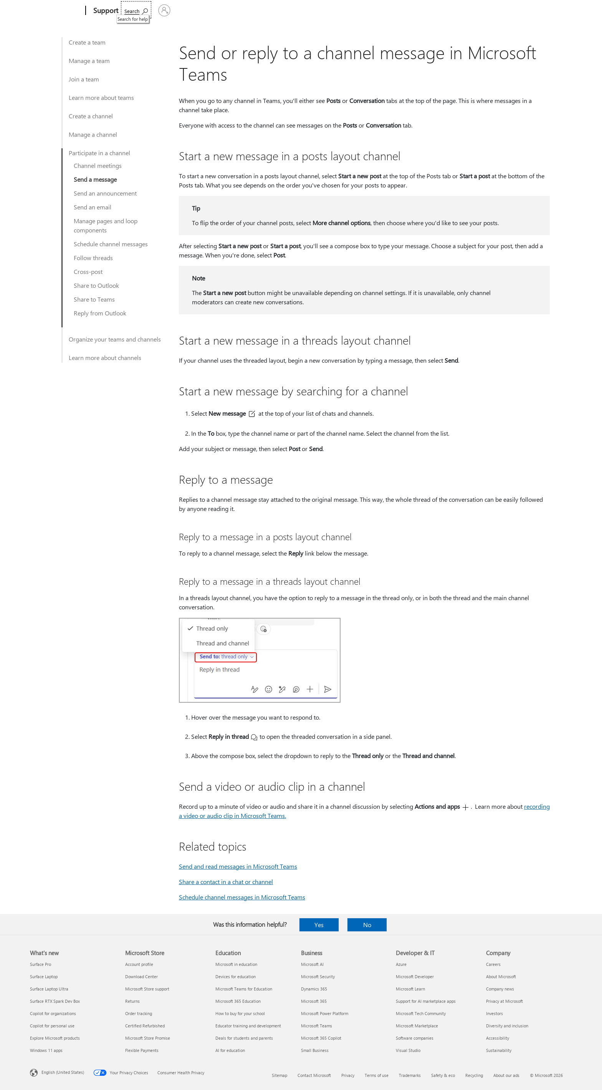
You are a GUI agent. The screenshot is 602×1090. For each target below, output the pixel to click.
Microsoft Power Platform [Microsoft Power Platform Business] (324, 1013)
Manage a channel (93, 134)
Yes (319, 925)
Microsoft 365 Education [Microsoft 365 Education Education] (238, 1001)
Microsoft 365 (140, 10)
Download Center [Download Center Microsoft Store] (141, 976)
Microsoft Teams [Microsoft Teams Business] (316, 1026)
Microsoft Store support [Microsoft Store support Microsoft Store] (147, 989)
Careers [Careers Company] (493, 964)
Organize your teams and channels (115, 339)
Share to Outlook (96, 285)
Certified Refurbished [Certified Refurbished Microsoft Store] (145, 1026)
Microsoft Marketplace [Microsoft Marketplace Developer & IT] (417, 1026)
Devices (230, 10)
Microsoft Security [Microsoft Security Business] (318, 976)
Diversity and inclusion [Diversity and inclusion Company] (507, 1026)
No (367, 925)
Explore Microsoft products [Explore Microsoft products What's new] (55, 1038)
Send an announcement (105, 193)
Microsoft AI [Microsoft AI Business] (312, 964)
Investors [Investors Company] (494, 1013)
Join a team (84, 79)
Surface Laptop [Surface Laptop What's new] (44, 976)
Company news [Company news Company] (500, 989)
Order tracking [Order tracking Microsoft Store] (138, 1013)
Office (170, 10)
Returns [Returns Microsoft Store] (132, 1001)
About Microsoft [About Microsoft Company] (501, 976)
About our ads (506, 1075)
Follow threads (93, 258)
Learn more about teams (101, 97)
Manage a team (89, 60)
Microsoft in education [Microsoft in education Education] (236, 964)
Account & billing (272, 10)
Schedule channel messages (111, 244)
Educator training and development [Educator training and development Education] (248, 1026)
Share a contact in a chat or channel (226, 882)
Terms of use (377, 1075)
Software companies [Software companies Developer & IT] (414, 1038)
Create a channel (91, 116)
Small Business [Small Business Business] (315, 1050)
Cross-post (88, 271)
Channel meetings (98, 165)
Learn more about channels (105, 357)
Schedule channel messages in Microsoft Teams (242, 897)
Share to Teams (94, 299)
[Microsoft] (56, 10)
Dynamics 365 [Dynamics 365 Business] (314, 989)
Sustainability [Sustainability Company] (498, 1050)
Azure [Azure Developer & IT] (401, 964)
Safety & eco (443, 1075)
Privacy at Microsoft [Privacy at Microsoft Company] (504, 1001)
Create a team (87, 42)
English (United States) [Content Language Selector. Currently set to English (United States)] (62, 1072)
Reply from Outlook (100, 313)
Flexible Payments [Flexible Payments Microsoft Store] (142, 1050)
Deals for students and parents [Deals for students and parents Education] (244, 1038)
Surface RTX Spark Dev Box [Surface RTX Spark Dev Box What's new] (55, 1001)
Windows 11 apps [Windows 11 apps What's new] (46, 1050)
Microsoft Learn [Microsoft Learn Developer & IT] (410, 989)
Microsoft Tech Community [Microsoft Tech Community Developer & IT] (421, 1013)
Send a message (95, 179)
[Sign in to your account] (552, 10)
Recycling (474, 1075)
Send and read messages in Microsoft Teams (238, 866)
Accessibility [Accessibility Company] (497, 1038)
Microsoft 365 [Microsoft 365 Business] (314, 1001)
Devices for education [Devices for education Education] (235, 976)
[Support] (105, 10)
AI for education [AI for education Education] (230, 1050)
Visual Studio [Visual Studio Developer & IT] (408, 1050)
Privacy (347, 1075)
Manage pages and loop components (105, 225)
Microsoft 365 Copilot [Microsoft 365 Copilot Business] (321, 1038)
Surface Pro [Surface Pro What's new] (40, 964)
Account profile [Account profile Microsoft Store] (139, 964)
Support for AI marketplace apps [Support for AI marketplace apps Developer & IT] (426, 1001)
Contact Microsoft (314, 1075)
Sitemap (279, 1075)
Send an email (92, 207)
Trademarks (410, 1075)
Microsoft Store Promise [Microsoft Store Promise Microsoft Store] (147, 1038)
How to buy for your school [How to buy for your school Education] (240, 1013)
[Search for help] (513, 9)
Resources (317, 10)
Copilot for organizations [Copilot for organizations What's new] (53, 1013)
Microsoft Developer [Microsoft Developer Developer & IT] (415, 976)
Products (197, 10)
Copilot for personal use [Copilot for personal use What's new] (52, 1026)
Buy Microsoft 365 (366, 10)
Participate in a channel (99, 153)
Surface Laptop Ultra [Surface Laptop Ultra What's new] (49, 989)
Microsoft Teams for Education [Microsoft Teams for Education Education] (243, 989)
